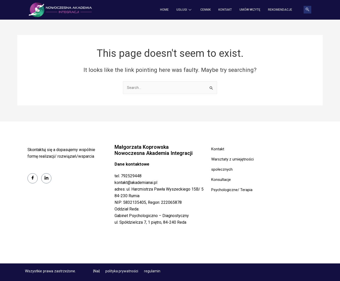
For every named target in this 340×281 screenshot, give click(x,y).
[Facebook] (32, 178)
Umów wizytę (249, 10)
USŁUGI (184, 10)
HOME (164, 10)
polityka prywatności (122, 271)
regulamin (152, 271)
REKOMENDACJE (280, 10)
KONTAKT (225, 10)
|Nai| (97, 271)
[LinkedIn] (46, 178)
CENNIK (205, 10)
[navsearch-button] (307, 10)
